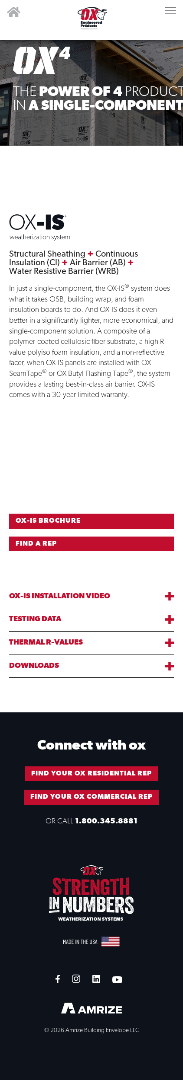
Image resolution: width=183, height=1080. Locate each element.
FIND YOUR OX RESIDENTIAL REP (91, 773)
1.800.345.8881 (106, 821)
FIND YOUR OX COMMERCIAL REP (91, 797)
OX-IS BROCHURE (48, 521)
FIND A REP (36, 543)
